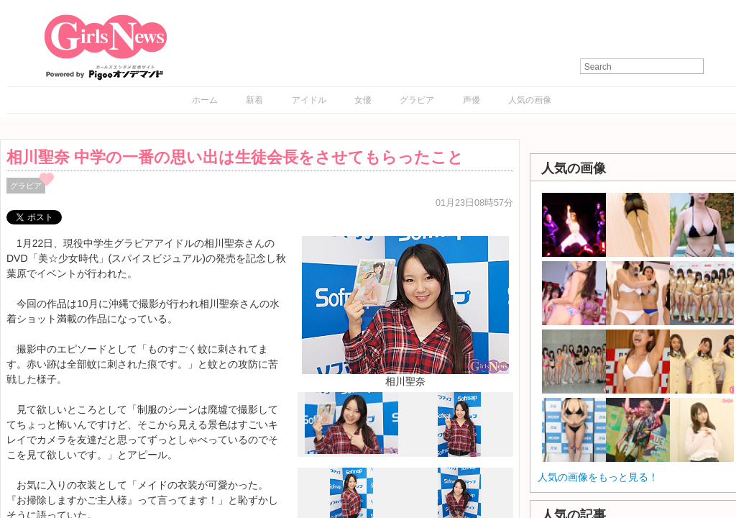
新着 (254, 100)
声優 (471, 100)
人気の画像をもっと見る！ (598, 477)
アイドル (309, 100)
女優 (363, 100)
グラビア (417, 100)
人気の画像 (529, 100)
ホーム (205, 100)
